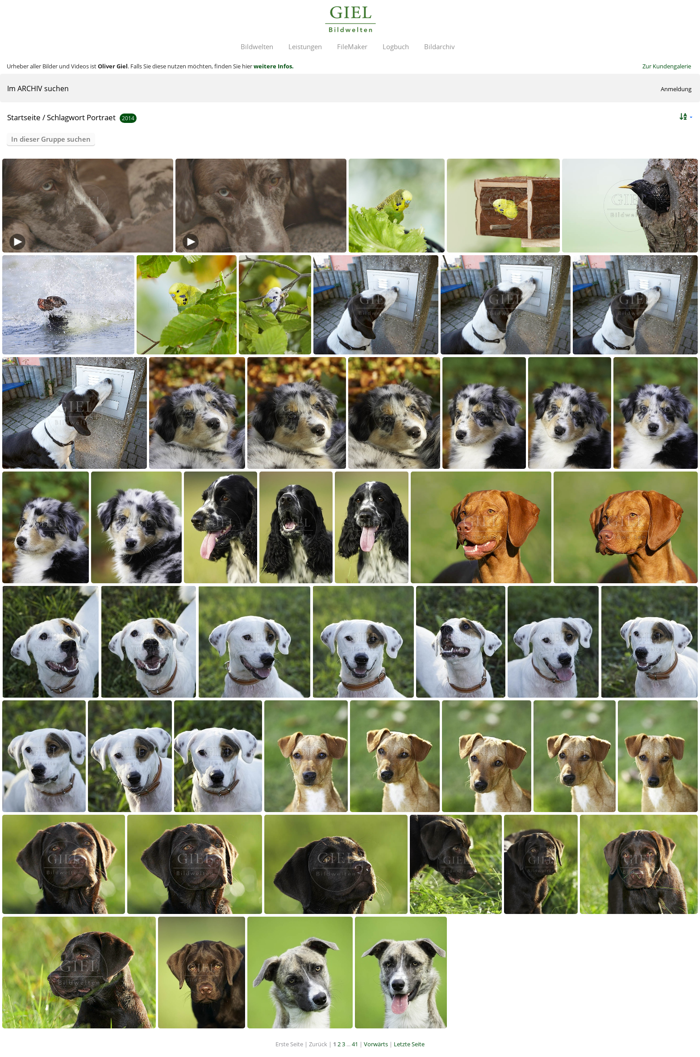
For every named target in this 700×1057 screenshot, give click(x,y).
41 (355, 1044)
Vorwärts (376, 1044)
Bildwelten (257, 46)
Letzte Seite (409, 1044)
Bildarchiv (439, 46)
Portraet (101, 117)
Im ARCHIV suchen (38, 88)
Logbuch (396, 46)
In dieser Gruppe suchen (51, 139)
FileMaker (352, 46)
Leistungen (305, 46)
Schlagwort (66, 117)
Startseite (24, 117)
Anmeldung (676, 89)
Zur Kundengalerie (666, 66)
